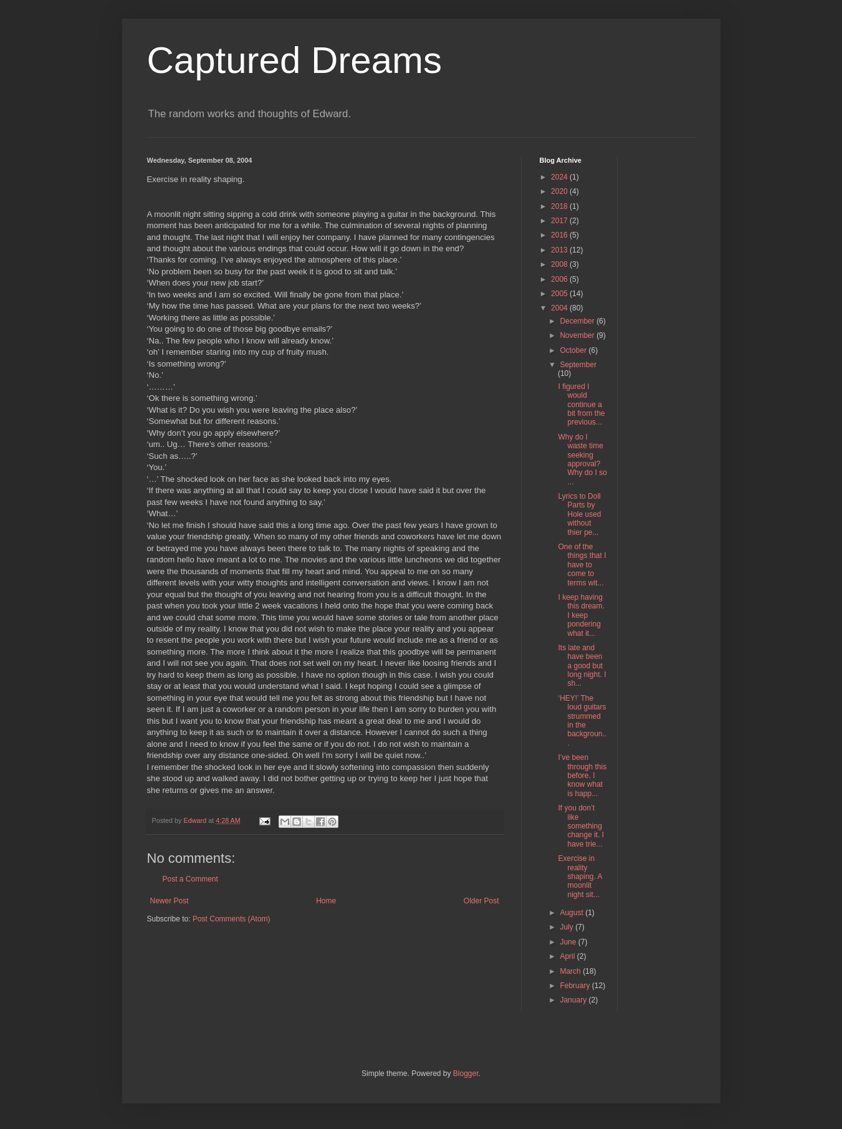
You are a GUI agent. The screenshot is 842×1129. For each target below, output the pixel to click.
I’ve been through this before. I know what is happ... (582, 775)
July (567, 927)
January (574, 1000)
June (569, 942)
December (578, 321)
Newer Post (169, 900)
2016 (560, 235)
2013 (560, 250)
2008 (560, 264)
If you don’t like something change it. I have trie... (581, 826)
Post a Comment (190, 879)
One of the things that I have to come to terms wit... (582, 564)
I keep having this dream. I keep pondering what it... (581, 615)
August (572, 912)
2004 (560, 308)
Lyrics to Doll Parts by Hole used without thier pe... (579, 514)
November (578, 335)
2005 (560, 293)
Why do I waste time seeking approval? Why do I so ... (582, 459)
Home (326, 900)
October (574, 350)
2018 (560, 206)
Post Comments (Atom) (231, 919)
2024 (560, 177)
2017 (560, 220)
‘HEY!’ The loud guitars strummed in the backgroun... (582, 720)
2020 (560, 191)
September (578, 364)
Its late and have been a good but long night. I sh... (582, 665)
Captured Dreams (295, 60)
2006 (560, 279)
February (575, 985)
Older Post (481, 900)
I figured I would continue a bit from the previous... (581, 404)
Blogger (466, 1073)
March (571, 971)
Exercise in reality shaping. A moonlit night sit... (579, 876)
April (568, 956)
